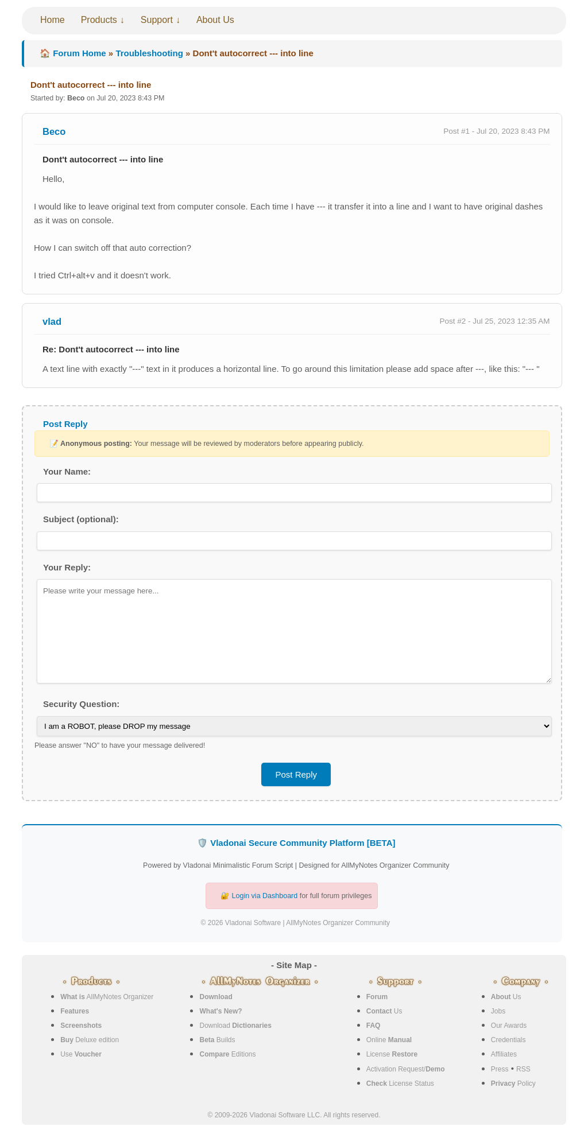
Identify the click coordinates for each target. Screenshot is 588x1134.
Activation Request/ (405, 1069)
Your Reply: (67, 567)
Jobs (498, 1011)
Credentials (508, 1040)
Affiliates (504, 1054)
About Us (215, 20)
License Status (400, 1083)
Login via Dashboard (265, 896)
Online (389, 1040)
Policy (513, 1083)
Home (52, 20)
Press (500, 1069)
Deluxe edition (89, 1040)
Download (235, 1026)
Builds (217, 1040)
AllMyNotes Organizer (106, 997)
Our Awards (509, 1026)
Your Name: (67, 471)
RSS (523, 1069)
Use (81, 1054)
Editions (227, 1054)
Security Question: (81, 704)
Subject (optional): (81, 519)
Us (384, 1011)
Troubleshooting (149, 53)
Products (99, 20)
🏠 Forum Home (73, 53)
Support (157, 20)
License (391, 1054)
